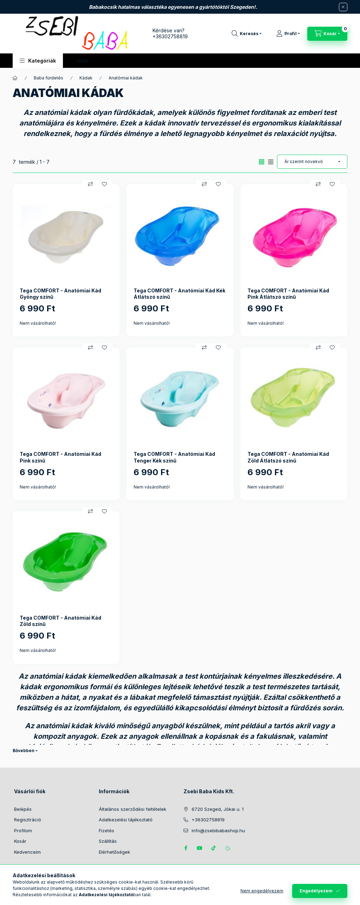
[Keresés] (246, 34)
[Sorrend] (312, 162)
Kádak (85, 77)
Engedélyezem (316, 890)
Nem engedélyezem (261, 890)
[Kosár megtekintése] (327, 34)
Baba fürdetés (48, 77)
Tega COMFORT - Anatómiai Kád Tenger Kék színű (174, 457)
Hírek (82, 61)
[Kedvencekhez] (104, 184)
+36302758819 (170, 36)
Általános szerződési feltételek (132, 809)
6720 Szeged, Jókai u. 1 (218, 809)
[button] (38, 60)
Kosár (20, 841)
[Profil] (288, 34)
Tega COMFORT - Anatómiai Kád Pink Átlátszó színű (288, 293)
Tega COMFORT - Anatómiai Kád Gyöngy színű (60, 293)
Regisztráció (27, 819)
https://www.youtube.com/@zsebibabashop (200, 848)
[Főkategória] (15, 78)
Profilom (23, 830)
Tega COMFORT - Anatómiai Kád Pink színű (60, 457)
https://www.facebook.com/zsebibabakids (186, 848)
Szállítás (108, 841)
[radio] (271, 161)
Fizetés (106, 830)
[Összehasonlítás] (90, 184)
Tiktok (214, 848)
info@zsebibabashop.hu (218, 830)
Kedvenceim (27, 852)
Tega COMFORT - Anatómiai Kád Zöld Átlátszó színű (288, 457)
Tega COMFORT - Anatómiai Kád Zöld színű (60, 621)
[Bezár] (343, 7)
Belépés (23, 809)
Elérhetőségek (114, 852)
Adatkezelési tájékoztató (126, 819)
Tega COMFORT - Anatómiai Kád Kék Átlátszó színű (179, 293)
